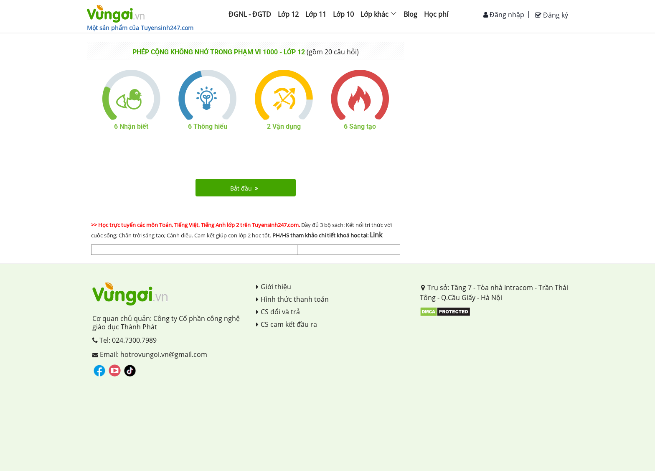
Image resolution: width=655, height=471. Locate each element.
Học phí (436, 14)
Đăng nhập (503, 14)
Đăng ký (551, 15)
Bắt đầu (244, 188)
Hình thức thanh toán (292, 299)
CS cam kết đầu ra (286, 324)
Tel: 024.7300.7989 (124, 340)
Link (376, 234)
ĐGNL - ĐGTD (249, 14)
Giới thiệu (273, 286)
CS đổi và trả (278, 311)
